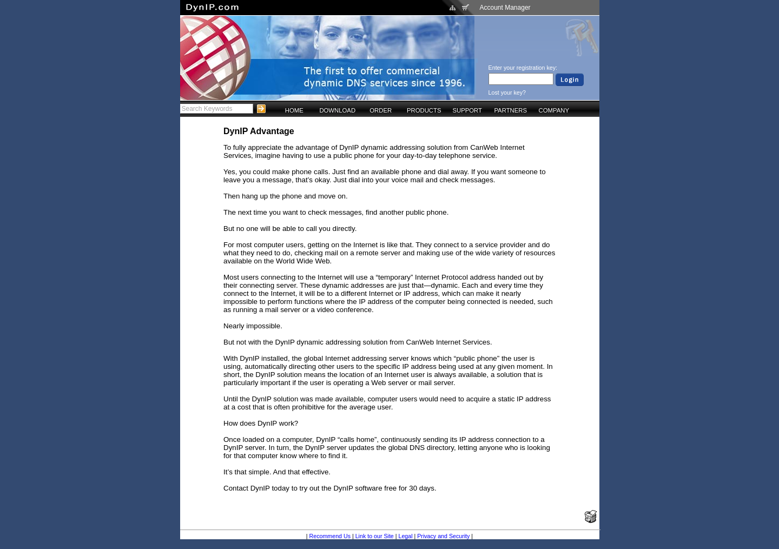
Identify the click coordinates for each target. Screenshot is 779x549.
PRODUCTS (424, 110)
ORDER (380, 110)
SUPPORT (467, 110)
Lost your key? (507, 92)
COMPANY (554, 110)
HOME (294, 110)
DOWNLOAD (337, 110)
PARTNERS (510, 110)
